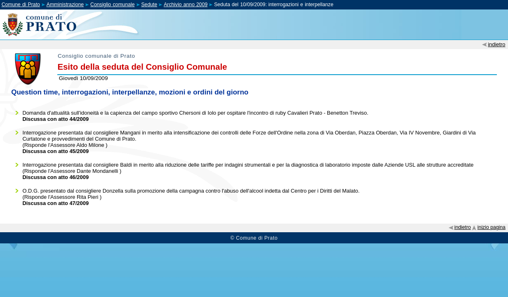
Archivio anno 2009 (185, 4)
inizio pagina (491, 227)
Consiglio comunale (112, 4)
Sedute (149, 4)
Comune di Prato (21, 4)
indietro (496, 44)
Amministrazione (65, 4)
